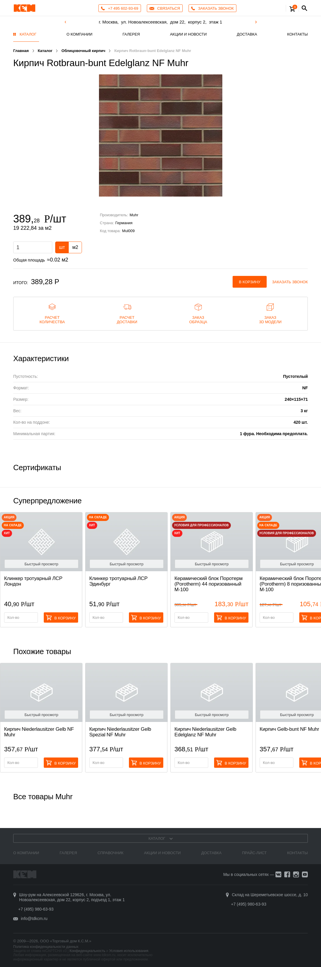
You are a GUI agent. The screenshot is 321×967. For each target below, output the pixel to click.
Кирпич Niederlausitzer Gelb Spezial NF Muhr (120, 732)
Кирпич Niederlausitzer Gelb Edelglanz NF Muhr (205, 732)
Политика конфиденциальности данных (45, 947)
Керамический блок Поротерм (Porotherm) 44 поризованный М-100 (208, 584)
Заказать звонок (290, 282)
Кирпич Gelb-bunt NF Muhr (289, 729)
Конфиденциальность (87, 951)
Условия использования (128, 951)
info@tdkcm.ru (34, 918)
